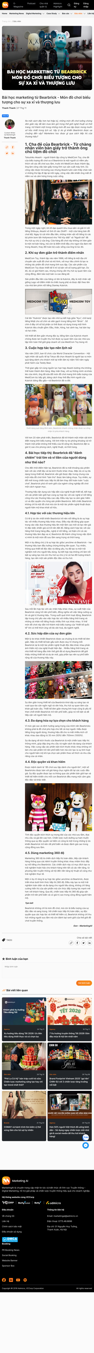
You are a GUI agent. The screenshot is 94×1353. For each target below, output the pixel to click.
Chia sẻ (5, 116)
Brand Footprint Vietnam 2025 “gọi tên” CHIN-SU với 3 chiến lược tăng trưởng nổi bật (69, 1081)
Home (4, 13)
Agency (7, 1029)
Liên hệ (91, 13)
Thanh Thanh (9, 108)
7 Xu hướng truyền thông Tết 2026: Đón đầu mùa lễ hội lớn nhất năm (69, 1035)
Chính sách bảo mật (12, 1226)
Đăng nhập (86, 5)
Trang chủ (6, 21)
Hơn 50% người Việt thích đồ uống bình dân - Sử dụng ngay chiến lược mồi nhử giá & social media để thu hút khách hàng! (69, 1132)
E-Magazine (18, 5)
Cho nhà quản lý (44, 5)
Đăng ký (76, 5)
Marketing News (16, 13)
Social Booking (9, 1255)
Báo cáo (67, 13)
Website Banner (10, 1260)
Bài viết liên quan (15, 990)
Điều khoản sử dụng (12, 1231)
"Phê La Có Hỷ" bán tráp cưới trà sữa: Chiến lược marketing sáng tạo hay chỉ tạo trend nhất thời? (23, 1081)
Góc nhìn (79, 13)
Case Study (53, 13)
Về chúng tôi (8, 1216)
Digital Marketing (35, 13)
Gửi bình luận (84, 983)
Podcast (31, 3)
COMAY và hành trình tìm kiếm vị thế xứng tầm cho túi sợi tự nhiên (22, 1128)
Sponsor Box (8, 1265)
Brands (6, 1123)
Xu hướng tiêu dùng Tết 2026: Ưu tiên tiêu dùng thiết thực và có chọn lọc (23, 1035)
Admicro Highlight (57, 5)
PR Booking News (10, 1250)
